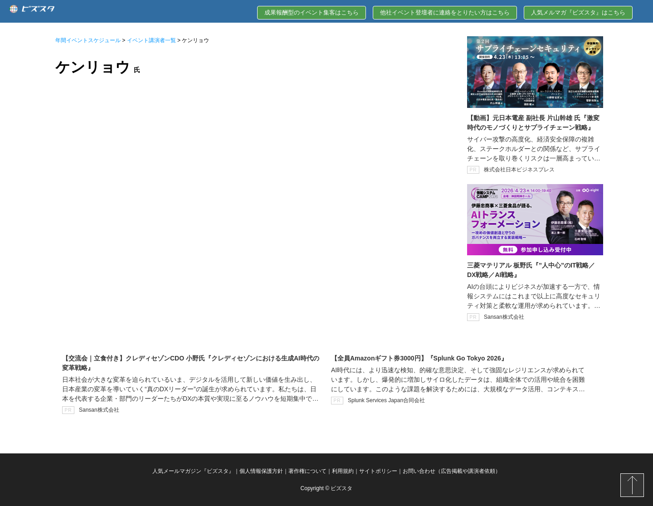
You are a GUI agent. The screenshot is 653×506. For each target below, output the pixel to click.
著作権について (307, 471)
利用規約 (343, 471)
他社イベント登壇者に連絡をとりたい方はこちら (445, 12)
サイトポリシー (378, 471)
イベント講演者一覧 (151, 40)
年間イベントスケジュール (88, 40)
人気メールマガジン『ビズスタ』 (193, 471)
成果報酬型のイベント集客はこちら (311, 12)
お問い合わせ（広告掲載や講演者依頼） (452, 471)
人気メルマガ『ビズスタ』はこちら (578, 12)
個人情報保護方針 (261, 471)
